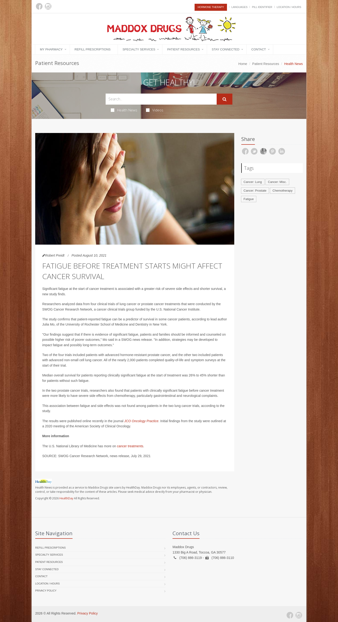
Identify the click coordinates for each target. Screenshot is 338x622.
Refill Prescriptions (93, 49)
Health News (124, 110)
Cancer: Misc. (277, 182)
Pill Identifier (262, 7)
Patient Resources (183, 49)
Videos (154, 110)
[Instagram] (48, 6)
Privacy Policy (46, 590)
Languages (239, 7)
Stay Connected (225, 49)
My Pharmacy (51, 49)
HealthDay (66, 498)
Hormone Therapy (211, 7)
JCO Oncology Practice (141, 421)
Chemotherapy (282, 190)
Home (242, 64)
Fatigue (249, 199)
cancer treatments (130, 446)
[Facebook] (39, 6)
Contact (258, 49)
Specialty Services (139, 49)
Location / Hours (289, 7)
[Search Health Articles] (161, 99)
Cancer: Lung (253, 182)
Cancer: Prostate (255, 190)
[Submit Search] (224, 99)
